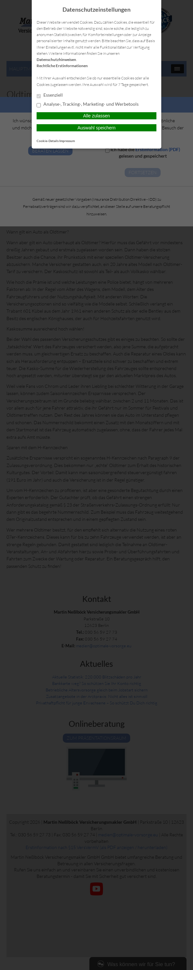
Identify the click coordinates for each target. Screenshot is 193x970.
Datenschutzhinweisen (56, 59)
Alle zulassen (96, 115)
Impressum (67, 141)
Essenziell (50, 95)
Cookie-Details (48, 141)
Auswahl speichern (96, 127)
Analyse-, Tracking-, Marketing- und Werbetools (88, 104)
